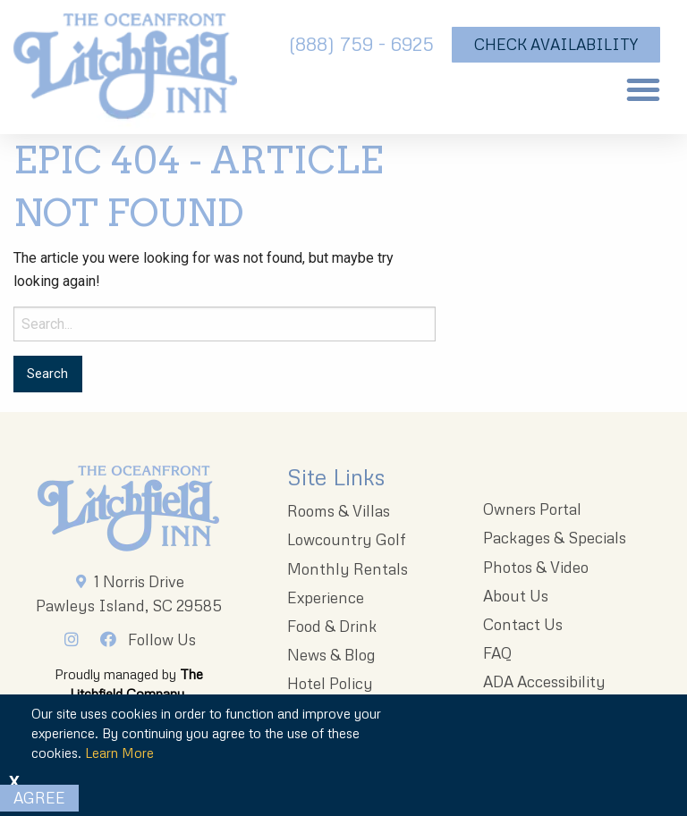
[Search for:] (224, 324)
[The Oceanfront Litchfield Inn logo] (125, 71)
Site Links (336, 477)
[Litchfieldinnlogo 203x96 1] (128, 508)
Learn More (119, 752)
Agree (39, 797)
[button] (643, 89)
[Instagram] (76, 639)
